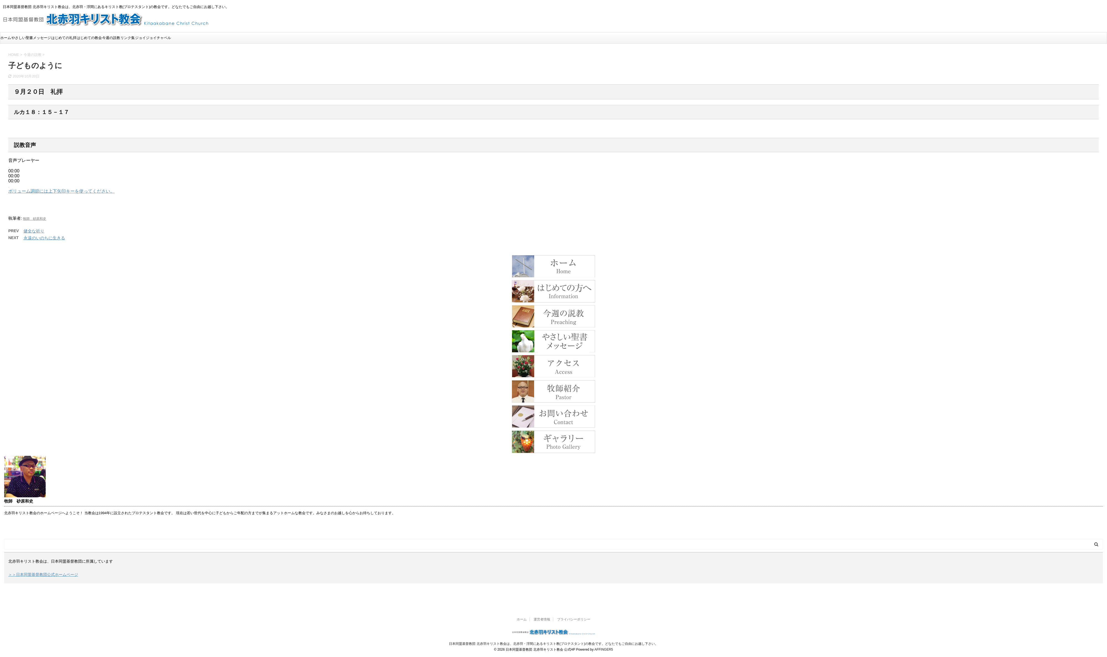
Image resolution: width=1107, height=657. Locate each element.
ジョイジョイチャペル (153, 38)
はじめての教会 (89, 38)
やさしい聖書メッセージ (31, 38)
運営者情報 (542, 619)
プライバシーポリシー (573, 619)
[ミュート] (8, 187)
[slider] (13, 176)
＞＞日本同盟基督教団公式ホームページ (43, 574)
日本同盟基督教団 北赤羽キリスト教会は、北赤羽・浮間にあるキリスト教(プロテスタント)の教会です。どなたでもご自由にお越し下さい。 (553, 644)
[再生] (8, 167)
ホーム (5, 38)
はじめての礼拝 (63, 38)
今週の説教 (111, 38)
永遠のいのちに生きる (44, 238)
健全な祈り (34, 231)
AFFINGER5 (603, 649)
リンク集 (127, 38)
